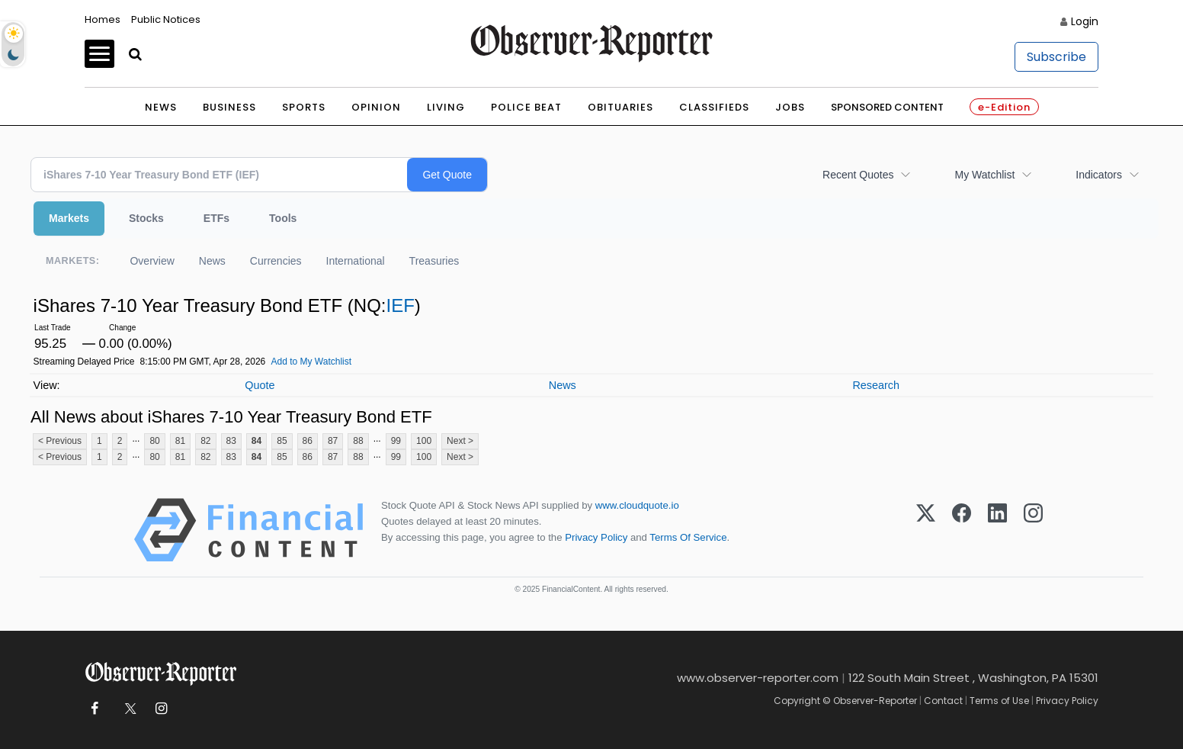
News (161, 107)
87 (333, 441)
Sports (303, 107)
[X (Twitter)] (925, 530)
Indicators (1099, 175)
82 (205, 441)
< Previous (60, 441)
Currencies (276, 261)
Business (229, 107)
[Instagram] (1033, 530)
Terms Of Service (687, 537)
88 (358, 441)
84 (256, 441)
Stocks (146, 218)
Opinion (376, 107)
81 (180, 441)
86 (308, 441)
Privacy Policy (596, 537)
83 (231, 441)
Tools (283, 218)
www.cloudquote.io (637, 505)
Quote (259, 385)
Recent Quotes (857, 175)
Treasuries (434, 261)
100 (423, 441)
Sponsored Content (887, 107)
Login (1084, 21)
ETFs (216, 218)
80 (154, 441)
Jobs (790, 107)
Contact (943, 700)
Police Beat (526, 107)
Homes (102, 19)
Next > (460, 441)
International (355, 261)
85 (282, 441)
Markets (69, 218)
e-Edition (1004, 107)
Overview (152, 261)
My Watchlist (984, 175)
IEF (400, 305)
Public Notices (165, 19)
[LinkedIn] (997, 530)
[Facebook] (961, 530)
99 (396, 441)
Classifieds (714, 107)
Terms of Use (999, 700)
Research (875, 385)
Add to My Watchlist (311, 361)
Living (446, 107)
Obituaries (620, 107)
